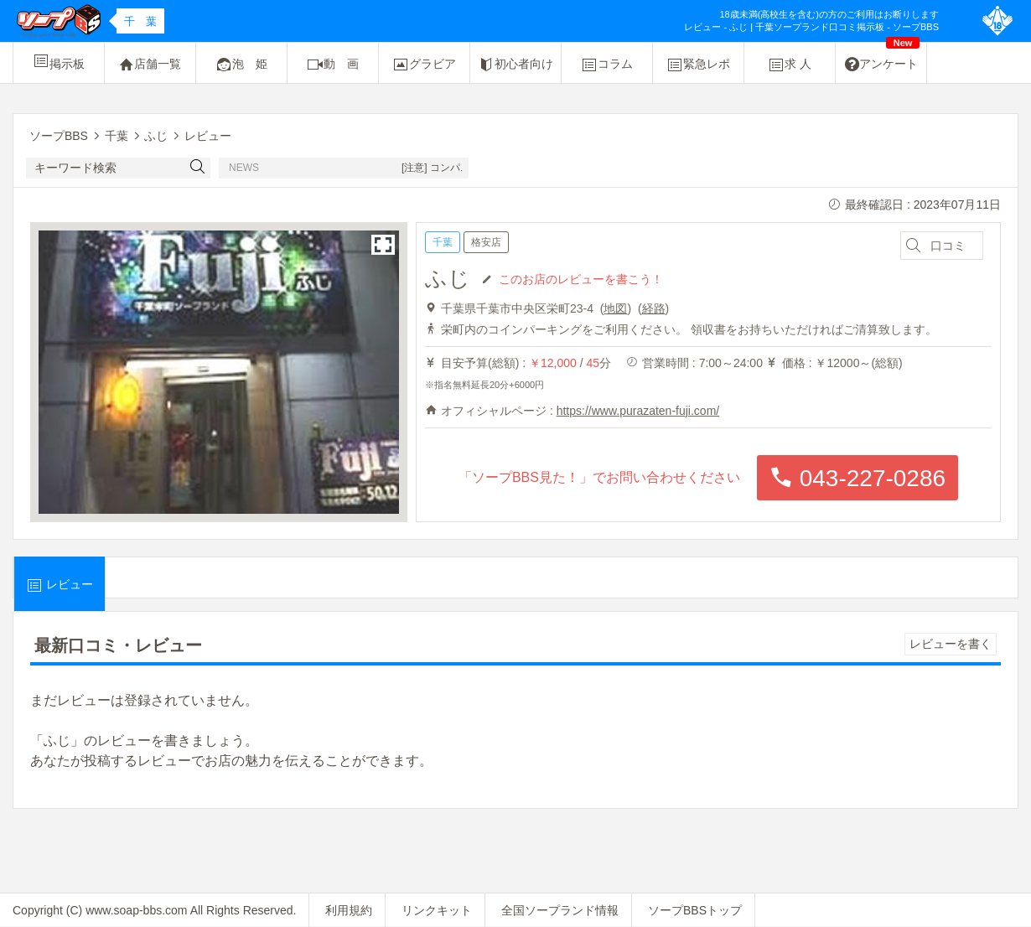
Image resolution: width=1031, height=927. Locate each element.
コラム (607, 64)
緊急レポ (698, 64)
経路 (654, 308)
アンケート (882, 58)
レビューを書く (950, 643)
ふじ (447, 278)
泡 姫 (241, 64)
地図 (615, 308)
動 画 (333, 64)
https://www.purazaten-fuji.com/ (638, 410)
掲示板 (59, 61)
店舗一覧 (150, 64)
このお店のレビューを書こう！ (581, 278)
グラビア (424, 64)
